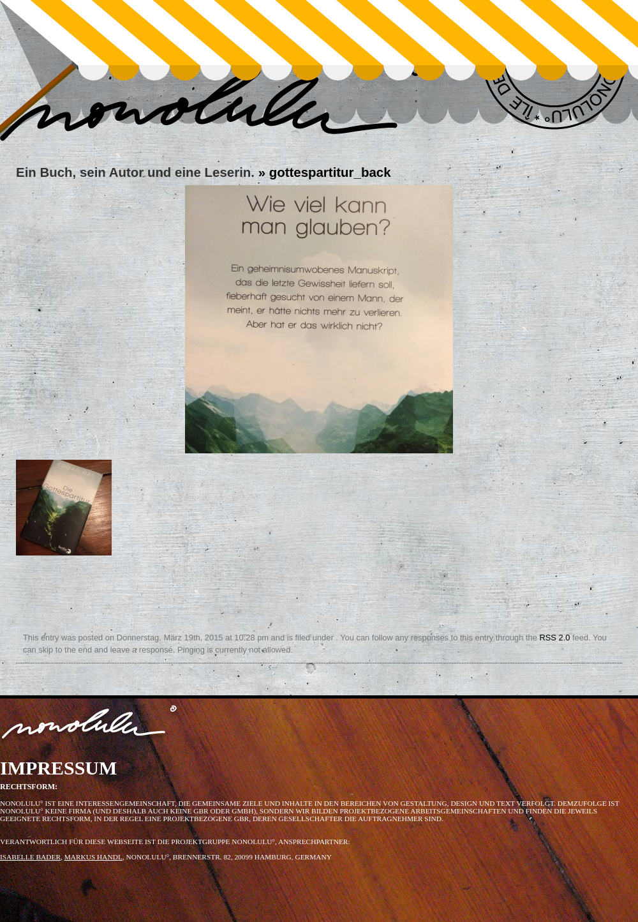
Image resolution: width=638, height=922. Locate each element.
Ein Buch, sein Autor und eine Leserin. (135, 172)
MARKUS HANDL (93, 857)
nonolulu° (89, 724)
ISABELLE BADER (30, 857)
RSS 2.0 (554, 637)
